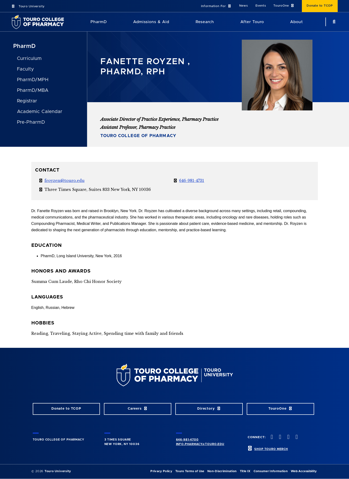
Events (260, 5)
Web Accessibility (304, 471)
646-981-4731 (191, 180)
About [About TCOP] (296, 22)
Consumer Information (271, 471)
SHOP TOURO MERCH (271, 449)
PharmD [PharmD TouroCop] (98, 22)
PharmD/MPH (33, 79)
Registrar (27, 101)
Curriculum (29, 58)
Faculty (25, 69)
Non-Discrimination (222, 471)
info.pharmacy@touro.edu (200, 444)
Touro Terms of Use (189, 471)
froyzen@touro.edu (65, 180)
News (243, 5)
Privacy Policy (161, 471)
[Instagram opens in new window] (288, 437)
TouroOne (283, 5)
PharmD (24, 46)
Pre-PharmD (31, 122)
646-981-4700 (187, 439)
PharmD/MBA (33, 90)
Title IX (245, 471)
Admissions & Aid (151, 22)
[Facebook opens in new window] (271, 437)
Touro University (28, 6)
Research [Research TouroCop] (205, 22)
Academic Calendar (39, 111)
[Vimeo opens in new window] (296, 437)
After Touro (252, 22)
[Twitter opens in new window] (279, 437)
